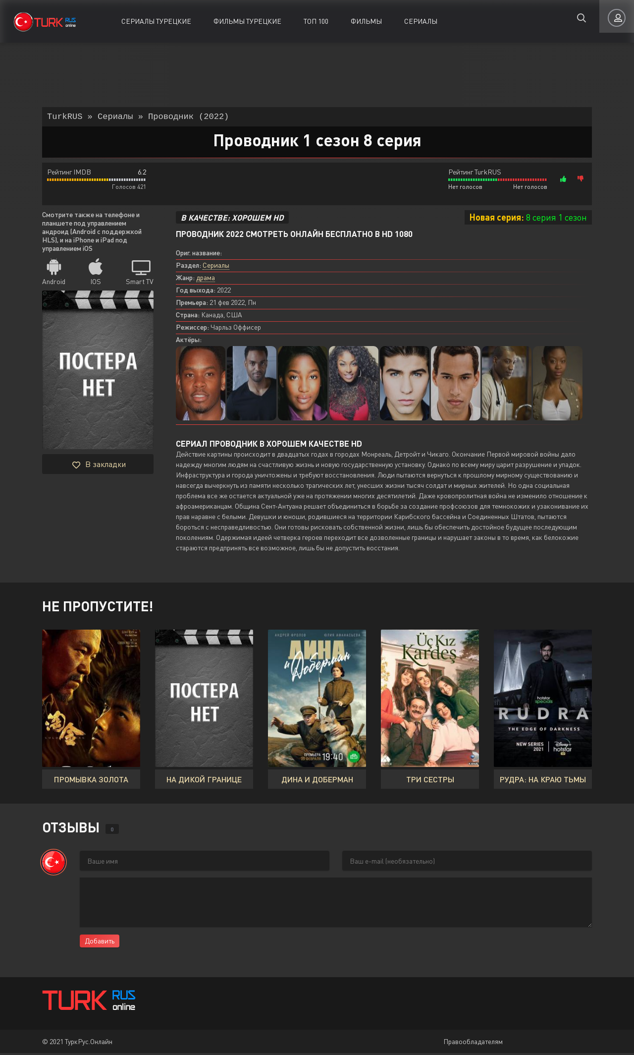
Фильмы (366, 21)
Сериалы (420, 21)
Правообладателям (473, 1043)
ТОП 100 (316, 21)
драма (205, 279)
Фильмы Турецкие (247, 21)
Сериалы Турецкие (156, 21)
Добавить (99, 942)
